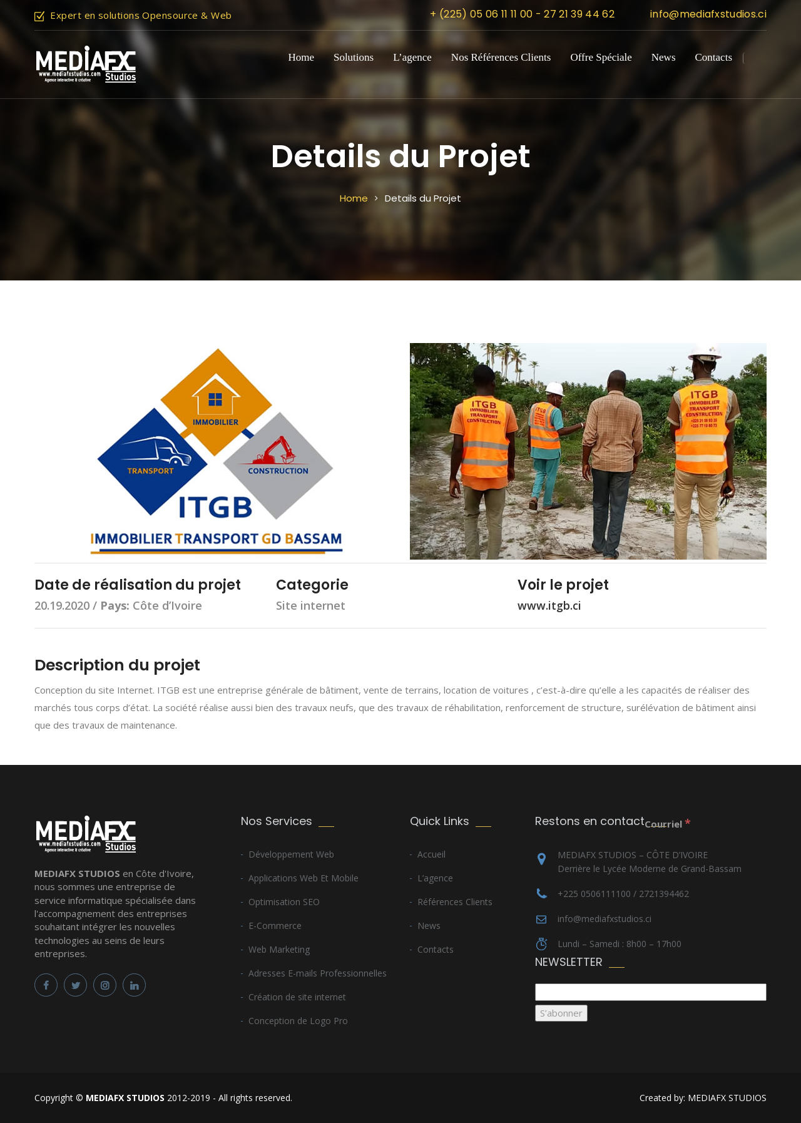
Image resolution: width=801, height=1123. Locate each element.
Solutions (354, 57)
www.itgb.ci (549, 605)
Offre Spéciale (600, 57)
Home (301, 57)
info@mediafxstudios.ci (708, 14)
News (663, 57)
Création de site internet (297, 997)
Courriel (668, 823)
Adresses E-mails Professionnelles (317, 973)
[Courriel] (651, 991)
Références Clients (454, 902)
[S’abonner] (561, 1013)
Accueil (431, 854)
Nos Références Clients (501, 57)
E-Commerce (275, 925)
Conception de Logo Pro (298, 1021)
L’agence (412, 57)
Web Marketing (279, 949)
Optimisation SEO (284, 902)
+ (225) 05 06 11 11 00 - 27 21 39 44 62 (522, 14)
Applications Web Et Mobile (303, 878)
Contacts (714, 57)
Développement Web (291, 854)
